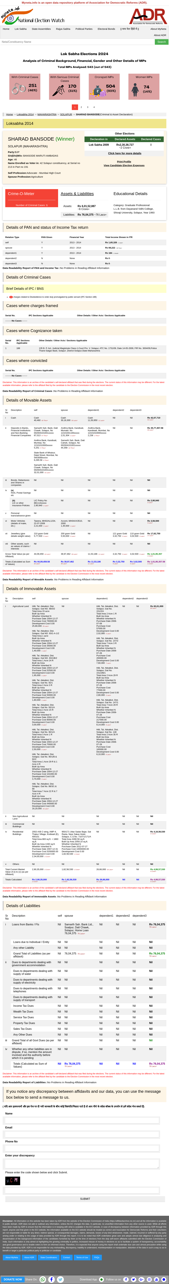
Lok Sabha (21, 28)
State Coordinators (48, 1257)
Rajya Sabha (63, 28)
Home (6, 28)
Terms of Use (82, 1257)
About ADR (160, 35)
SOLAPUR (66, 114)
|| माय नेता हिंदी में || (129, 28)
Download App (88, 1279)
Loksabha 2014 (25, 114)
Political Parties (84, 28)
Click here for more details (124, 153)
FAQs (96, 1257)
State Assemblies (41, 28)
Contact (66, 1257)
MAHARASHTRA (46, 114)
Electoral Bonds (106, 28)
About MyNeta (158, 28)
